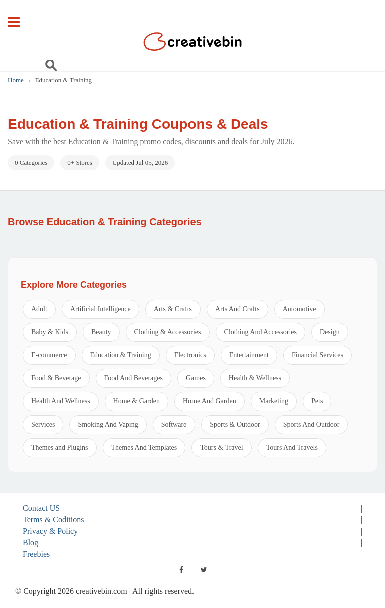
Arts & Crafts (173, 309)
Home (16, 80)
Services (43, 424)
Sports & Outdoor (235, 424)
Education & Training (120, 355)
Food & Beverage (56, 378)
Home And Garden (209, 401)
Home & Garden (136, 401)
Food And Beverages (133, 378)
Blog (30, 542)
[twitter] (204, 570)
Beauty (101, 332)
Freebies (36, 554)
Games (196, 378)
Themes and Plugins (59, 447)
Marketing (273, 401)
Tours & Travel (221, 447)
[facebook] (181, 570)
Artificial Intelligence (100, 309)
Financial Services (317, 355)
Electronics (190, 355)
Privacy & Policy (50, 531)
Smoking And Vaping (108, 424)
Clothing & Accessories (167, 332)
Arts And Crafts (237, 309)
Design (330, 332)
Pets (317, 401)
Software (174, 424)
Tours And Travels (292, 447)
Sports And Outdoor (311, 424)
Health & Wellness (255, 378)
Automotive (299, 309)
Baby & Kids (49, 332)
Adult (39, 309)
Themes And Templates (144, 447)
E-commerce (49, 355)
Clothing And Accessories (260, 332)
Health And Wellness (60, 401)
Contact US (41, 508)
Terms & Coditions (53, 519)
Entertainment (249, 355)
